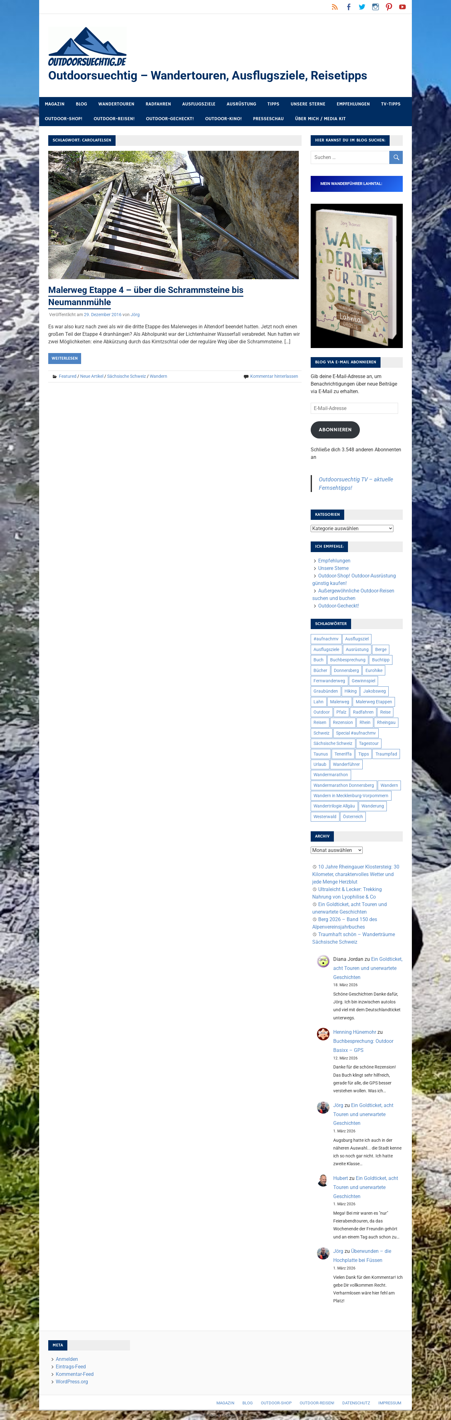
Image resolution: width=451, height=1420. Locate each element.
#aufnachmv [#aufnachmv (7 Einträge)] (326, 638)
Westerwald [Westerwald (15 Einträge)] (325, 816)
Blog (81, 104)
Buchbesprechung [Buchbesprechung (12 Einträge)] (347, 659)
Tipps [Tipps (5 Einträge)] (363, 753)
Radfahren (158, 104)
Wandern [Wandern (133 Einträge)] (389, 785)
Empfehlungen (353, 104)
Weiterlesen (65, 358)
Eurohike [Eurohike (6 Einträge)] (373, 670)
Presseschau (268, 119)
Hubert (340, 1178)
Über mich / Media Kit (320, 119)
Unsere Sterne (308, 104)
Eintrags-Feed (71, 1367)
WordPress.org (72, 1382)
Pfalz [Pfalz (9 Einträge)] (341, 712)
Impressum (389, 1403)
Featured (67, 376)
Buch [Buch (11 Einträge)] (319, 659)
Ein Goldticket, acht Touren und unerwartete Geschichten (367, 968)
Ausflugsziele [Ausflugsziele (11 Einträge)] (326, 649)
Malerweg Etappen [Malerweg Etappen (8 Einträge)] (374, 701)
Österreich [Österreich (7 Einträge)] (353, 816)
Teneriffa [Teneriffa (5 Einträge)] (343, 753)
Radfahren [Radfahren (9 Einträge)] (363, 712)
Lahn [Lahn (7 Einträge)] (319, 701)
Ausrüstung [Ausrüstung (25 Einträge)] (357, 649)
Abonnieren (335, 429)
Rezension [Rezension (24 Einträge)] (343, 722)
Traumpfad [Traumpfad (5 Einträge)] (386, 753)
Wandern (158, 376)
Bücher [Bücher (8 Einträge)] (320, 670)
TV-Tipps (391, 104)
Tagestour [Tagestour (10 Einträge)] (369, 743)
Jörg (135, 314)
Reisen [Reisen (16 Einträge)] (320, 722)
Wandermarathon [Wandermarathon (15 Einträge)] (331, 774)
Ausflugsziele (198, 104)
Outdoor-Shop (276, 1403)
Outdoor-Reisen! (114, 119)
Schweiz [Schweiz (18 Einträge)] (321, 733)
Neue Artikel (91, 376)
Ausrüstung (241, 104)
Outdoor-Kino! (223, 119)
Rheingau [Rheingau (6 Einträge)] (386, 722)
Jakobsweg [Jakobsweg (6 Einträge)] (374, 691)
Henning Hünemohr (354, 1032)
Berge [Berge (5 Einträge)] (380, 649)
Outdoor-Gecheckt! (170, 119)
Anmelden (67, 1359)
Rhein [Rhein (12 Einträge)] (365, 722)
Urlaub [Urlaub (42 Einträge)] (320, 764)
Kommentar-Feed (75, 1374)
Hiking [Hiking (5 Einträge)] (351, 691)
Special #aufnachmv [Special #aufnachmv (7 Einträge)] (356, 733)
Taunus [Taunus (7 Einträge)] (321, 753)
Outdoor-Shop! (63, 119)
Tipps (273, 104)
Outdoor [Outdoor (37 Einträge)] (322, 712)
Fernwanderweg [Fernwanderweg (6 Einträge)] (329, 680)
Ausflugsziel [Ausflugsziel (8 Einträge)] (357, 638)
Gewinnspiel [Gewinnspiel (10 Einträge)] (363, 680)
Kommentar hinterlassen (274, 376)
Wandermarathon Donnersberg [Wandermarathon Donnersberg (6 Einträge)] (344, 785)
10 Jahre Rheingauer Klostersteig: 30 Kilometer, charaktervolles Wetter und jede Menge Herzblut (355, 874)
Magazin (55, 104)
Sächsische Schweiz (126, 376)
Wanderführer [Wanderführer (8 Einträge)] (346, 764)
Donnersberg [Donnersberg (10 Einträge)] (346, 670)
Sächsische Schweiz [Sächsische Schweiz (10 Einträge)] (333, 743)
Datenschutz (356, 1403)
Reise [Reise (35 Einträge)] (385, 712)
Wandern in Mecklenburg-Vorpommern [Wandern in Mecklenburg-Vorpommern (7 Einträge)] (351, 795)
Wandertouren (116, 104)
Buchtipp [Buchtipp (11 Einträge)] (381, 659)
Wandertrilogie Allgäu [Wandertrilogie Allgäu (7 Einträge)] (334, 805)
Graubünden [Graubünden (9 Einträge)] (326, 691)
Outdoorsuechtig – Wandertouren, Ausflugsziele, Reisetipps (207, 75)
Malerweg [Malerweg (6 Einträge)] (339, 701)
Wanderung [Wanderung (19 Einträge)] (372, 805)
